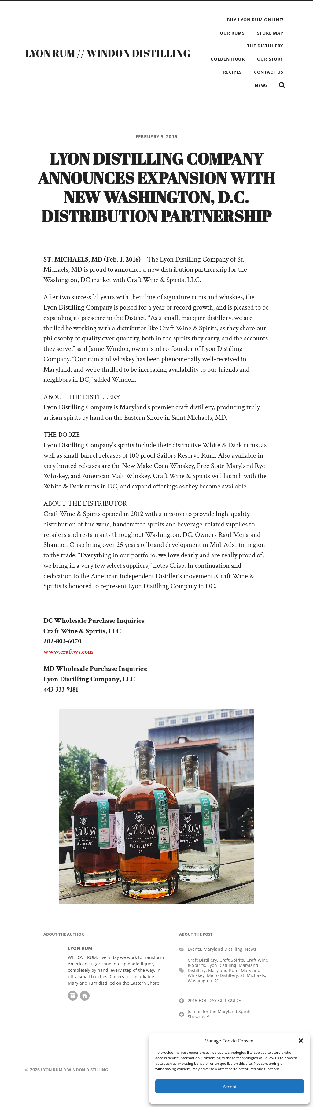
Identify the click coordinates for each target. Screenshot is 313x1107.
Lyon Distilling (222, 984)
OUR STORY (239, 72)
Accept (230, 1086)
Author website (85, 1014)
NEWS (276, 85)
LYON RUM (80, 967)
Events (194, 968)
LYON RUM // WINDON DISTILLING (114, 58)
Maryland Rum (223, 989)
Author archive (73, 1014)
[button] (301, 1041)
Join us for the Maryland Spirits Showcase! (220, 1032)
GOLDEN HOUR (266, 59)
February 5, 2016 (156, 150)
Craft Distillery (202, 979)
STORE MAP (270, 33)
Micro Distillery (222, 994)
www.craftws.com (72, 670)
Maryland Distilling (223, 968)
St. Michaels (252, 994)
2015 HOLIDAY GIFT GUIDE (214, 1019)
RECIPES (274, 72)
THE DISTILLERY (265, 46)
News (250, 968)
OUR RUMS (232, 33)
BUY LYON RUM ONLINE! (255, 20)
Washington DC (203, 999)
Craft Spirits (231, 979)
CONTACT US (243, 85)
